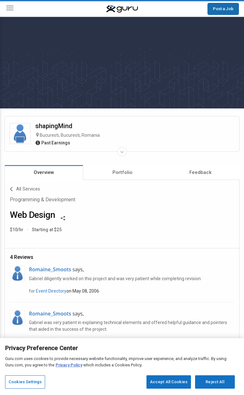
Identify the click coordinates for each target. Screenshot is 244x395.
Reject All (215, 381)
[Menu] (10, 9)
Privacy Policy (69, 365)
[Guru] (122, 9)
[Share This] (63, 217)
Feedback (200, 172)
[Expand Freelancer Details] (122, 151)
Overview (44, 172)
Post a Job (223, 8)
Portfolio (122, 172)
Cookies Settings (25, 381)
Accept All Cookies (168, 381)
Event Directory (51, 291)
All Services (25, 189)
